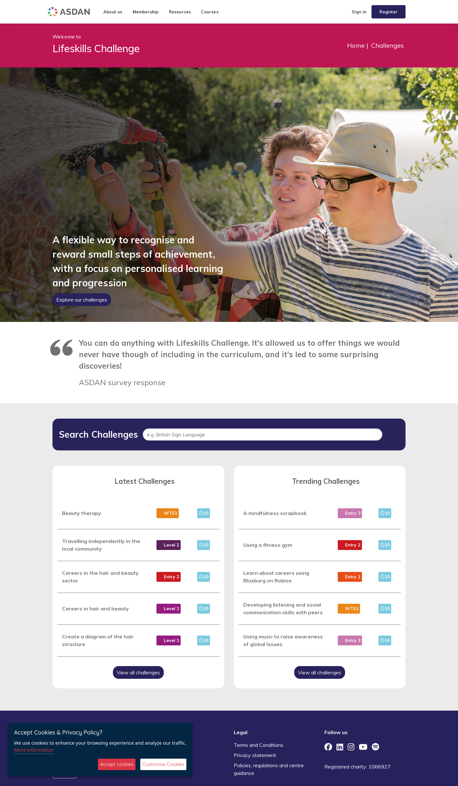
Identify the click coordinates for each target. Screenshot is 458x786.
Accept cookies (117, 764)
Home (356, 45)
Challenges (387, 45)
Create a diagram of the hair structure (98, 640)
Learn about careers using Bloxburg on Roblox (276, 577)
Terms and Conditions (258, 745)
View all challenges (138, 672)
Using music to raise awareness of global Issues (283, 640)
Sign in (359, 11)
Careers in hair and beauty (95, 608)
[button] (344, 12)
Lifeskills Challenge (96, 48)
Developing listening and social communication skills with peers (283, 609)
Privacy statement (255, 755)
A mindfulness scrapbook (275, 513)
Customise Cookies (163, 764)
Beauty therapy (81, 513)
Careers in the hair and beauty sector (100, 577)
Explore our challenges (81, 299)
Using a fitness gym (267, 545)
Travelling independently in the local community (101, 545)
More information (34, 750)
